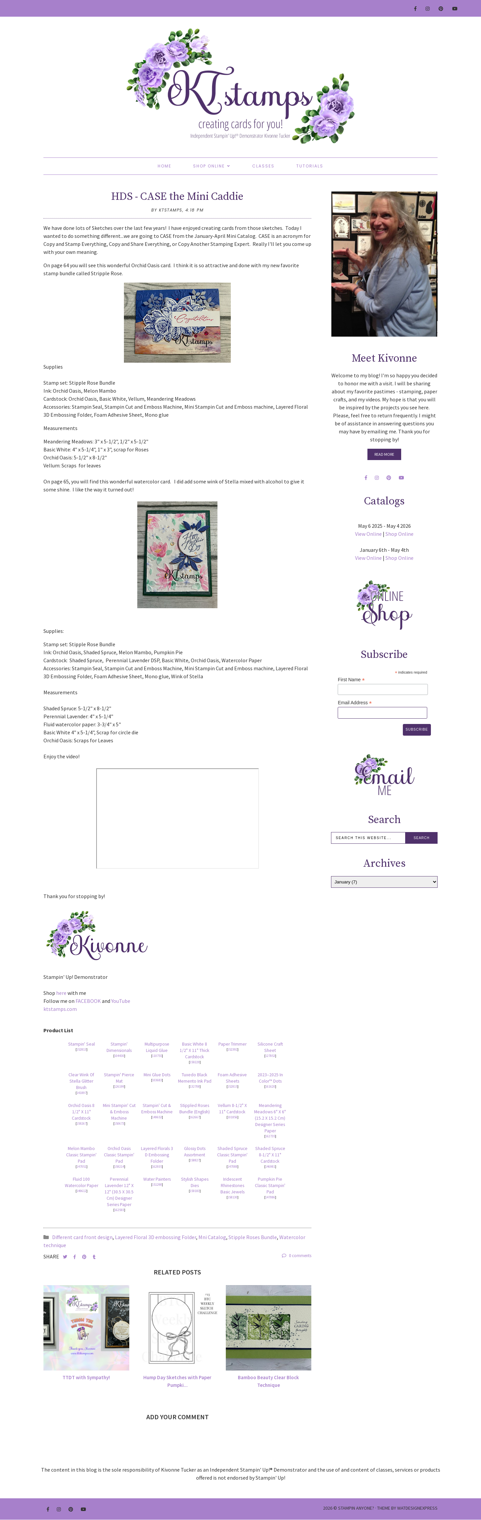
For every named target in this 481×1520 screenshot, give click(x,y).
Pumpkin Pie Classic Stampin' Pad (270, 1185)
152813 (81, 1049)
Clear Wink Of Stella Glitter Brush (81, 1081)
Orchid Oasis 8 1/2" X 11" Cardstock (81, 1112)
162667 (195, 1117)
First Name (351, 680)
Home (164, 166)
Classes (263, 166)
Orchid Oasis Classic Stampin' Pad (119, 1155)
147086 (270, 1197)
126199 (119, 1086)
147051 (81, 1166)
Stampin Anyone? (356, 1508)
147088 (232, 1166)
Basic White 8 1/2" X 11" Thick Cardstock (194, 1050)
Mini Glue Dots (157, 1075)
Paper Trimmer (232, 1044)
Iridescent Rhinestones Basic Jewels (232, 1185)
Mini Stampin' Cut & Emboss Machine (119, 1112)
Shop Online (209, 166)
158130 (232, 1197)
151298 (157, 1184)
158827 (195, 1160)
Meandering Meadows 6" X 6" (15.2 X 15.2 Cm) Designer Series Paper (270, 1118)
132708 (195, 1086)
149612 (81, 1191)
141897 (81, 1093)
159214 (119, 1166)
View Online (368, 533)
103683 (157, 1080)
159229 (195, 1062)
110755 (157, 1056)
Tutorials (309, 166)
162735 (270, 1136)
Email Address (355, 703)
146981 (270, 1166)
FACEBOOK (88, 1001)
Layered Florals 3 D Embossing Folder (157, 1155)
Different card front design (82, 1237)
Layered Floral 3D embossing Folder (155, 1237)
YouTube (120, 1001)
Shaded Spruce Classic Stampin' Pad (232, 1155)
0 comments (296, 1255)
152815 (232, 1086)
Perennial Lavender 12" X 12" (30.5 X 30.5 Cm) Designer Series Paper (119, 1191)
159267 (81, 1123)
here (61, 993)
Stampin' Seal (81, 1044)
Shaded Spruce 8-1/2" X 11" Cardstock (270, 1155)
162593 (119, 1210)
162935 (157, 1166)
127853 (270, 1056)
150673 (119, 1123)
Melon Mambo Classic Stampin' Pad (81, 1155)
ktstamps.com (60, 1009)
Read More (384, 454)
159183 (195, 1191)
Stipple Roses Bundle (252, 1237)
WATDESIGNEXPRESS (417, 1508)
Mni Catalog (212, 1237)
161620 (270, 1086)
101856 (232, 1117)
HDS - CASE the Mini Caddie (177, 197)
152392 (232, 1049)
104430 (119, 1056)
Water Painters (157, 1179)
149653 (157, 1117)
